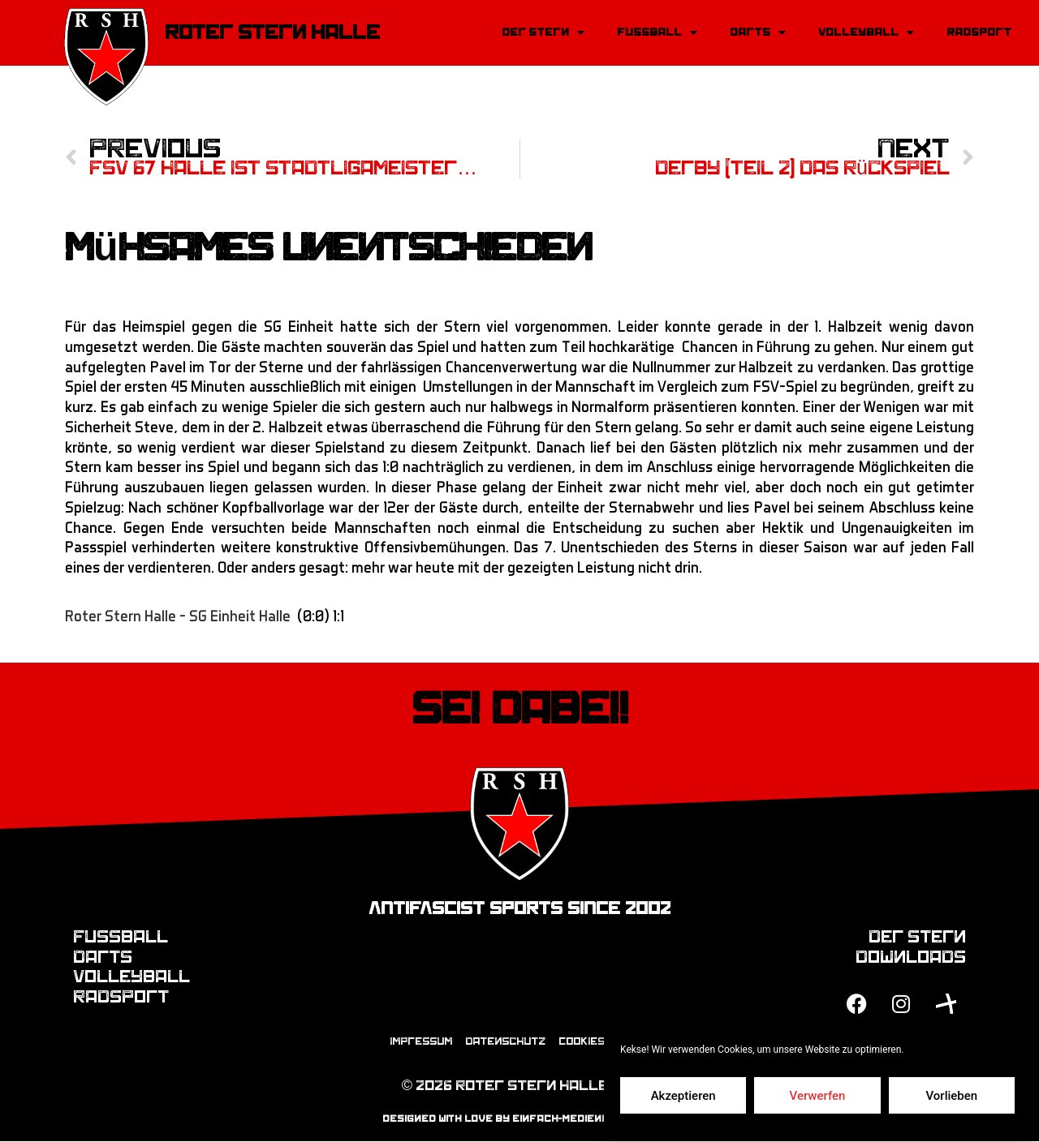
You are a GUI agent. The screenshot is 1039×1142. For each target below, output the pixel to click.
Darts (758, 32)
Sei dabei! (520, 709)
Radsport (978, 32)
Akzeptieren (683, 1095)
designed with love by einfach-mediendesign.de (519, 1118)
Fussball (657, 32)
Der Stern (543, 32)
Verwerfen (818, 1095)
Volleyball (866, 32)
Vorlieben (951, 1095)
